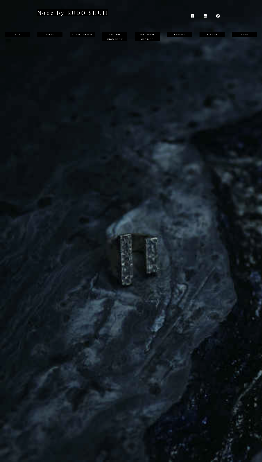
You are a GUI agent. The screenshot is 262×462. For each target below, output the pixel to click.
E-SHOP (212, 34)
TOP (17, 34)
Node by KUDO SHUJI (72, 12)
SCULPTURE (147, 34)
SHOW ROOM (115, 39)
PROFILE (179, 34)
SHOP (244, 34)
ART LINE (115, 34)
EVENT (50, 34)
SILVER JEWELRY (82, 34)
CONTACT (147, 39)
